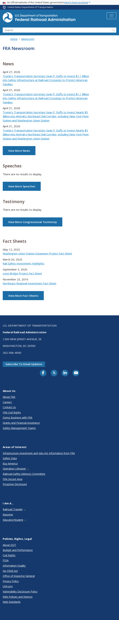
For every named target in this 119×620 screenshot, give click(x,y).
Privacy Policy (11, 581)
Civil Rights (9, 555)
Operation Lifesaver (16, 468)
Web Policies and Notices (18, 596)
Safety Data (10, 458)
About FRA (9, 397)
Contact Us (9, 407)
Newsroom (27, 39)
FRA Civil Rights (12, 412)
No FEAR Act (10, 571)
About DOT (9, 545)
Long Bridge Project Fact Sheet (22, 273)
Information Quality (14, 565)
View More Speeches (21, 186)
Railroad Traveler (14, 509)
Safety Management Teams (19, 428)
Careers (7, 402)
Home (13, 39)
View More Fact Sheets (23, 295)
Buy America (10, 463)
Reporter (8, 514)
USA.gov (8, 586)
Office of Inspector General (19, 576)
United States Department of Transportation (30, 7)
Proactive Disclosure (15, 484)
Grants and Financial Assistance (21, 422)
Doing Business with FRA (17, 417)
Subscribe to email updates (23, 364)
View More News (19, 150)
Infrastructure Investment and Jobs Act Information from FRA (39, 453)
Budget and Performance (18, 550)
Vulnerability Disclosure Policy (20, 591)
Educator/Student (15, 520)
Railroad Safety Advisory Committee (24, 474)
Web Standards (12, 602)
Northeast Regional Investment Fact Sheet (29, 283)
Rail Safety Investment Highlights (23, 263)
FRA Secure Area (12, 479)
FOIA (6, 560)
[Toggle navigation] (111, 15)
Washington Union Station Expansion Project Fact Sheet (37, 253)
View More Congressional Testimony (32, 222)
